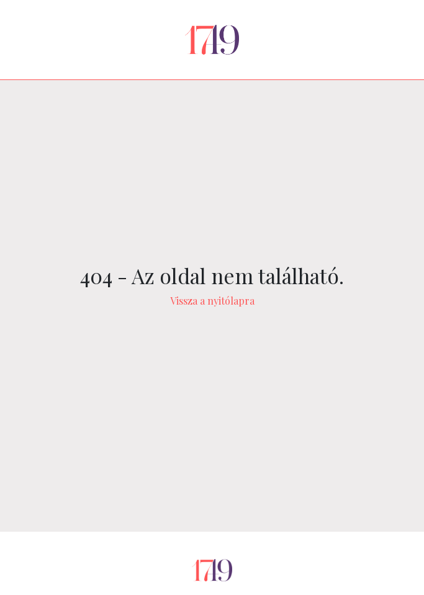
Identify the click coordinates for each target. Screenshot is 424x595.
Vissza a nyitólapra (212, 300)
